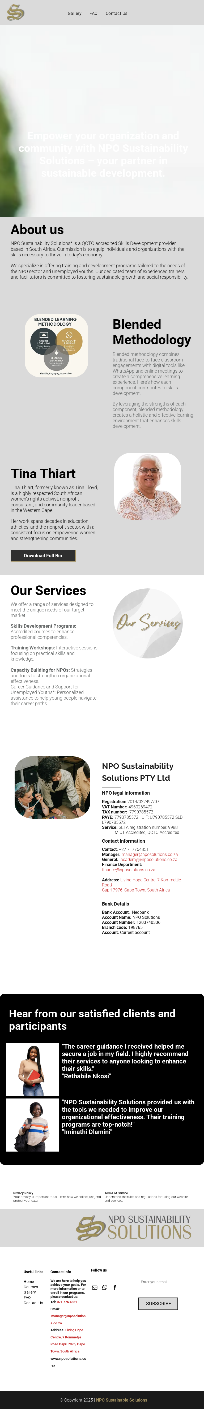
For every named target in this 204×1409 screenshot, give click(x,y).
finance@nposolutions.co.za (128, 869)
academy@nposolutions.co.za (149, 859)
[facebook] (115, 1288)
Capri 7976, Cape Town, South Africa (136, 890)
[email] (95, 1288)
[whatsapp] (105, 1288)
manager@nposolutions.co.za (150, 854)
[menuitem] (75, 13)
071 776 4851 (67, 1302)
